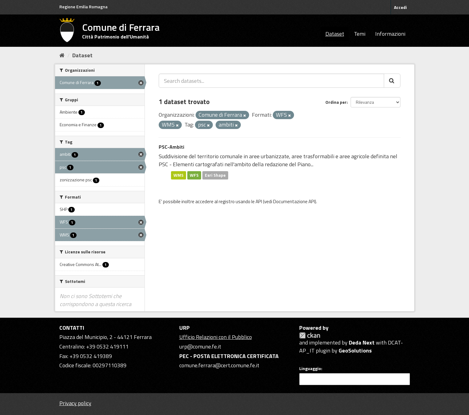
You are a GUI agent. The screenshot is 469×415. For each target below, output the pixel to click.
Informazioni (390, 34)
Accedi (400, 7)
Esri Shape (215, 175)
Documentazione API (294, 201)
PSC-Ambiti (171, 147)
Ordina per (336, 102)
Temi (359, 34)
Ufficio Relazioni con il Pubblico (215, 337)
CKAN (309, 335)
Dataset (334, 34)
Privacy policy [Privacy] (75, 403)
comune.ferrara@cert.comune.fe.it (219, 365)
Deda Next (362, 342)
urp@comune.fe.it (200, 346)
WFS (194, 175)
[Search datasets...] (271, 81)
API (259, 201)
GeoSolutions (355, 350)
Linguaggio (310, 368)
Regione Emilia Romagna (83, 6)
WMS (178, 175)
